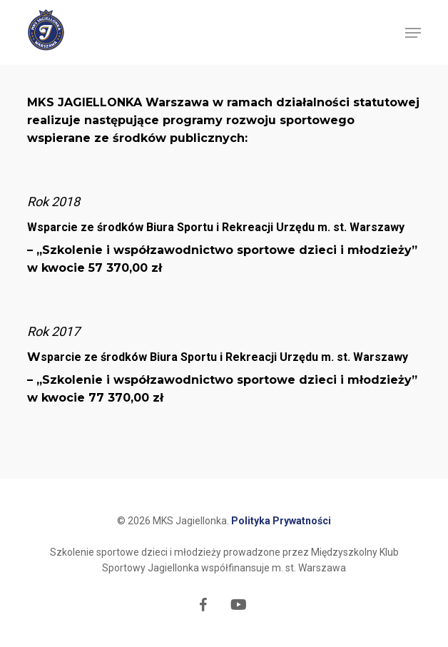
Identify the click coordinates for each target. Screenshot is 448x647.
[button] (413, 33)
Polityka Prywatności (281, 520)
